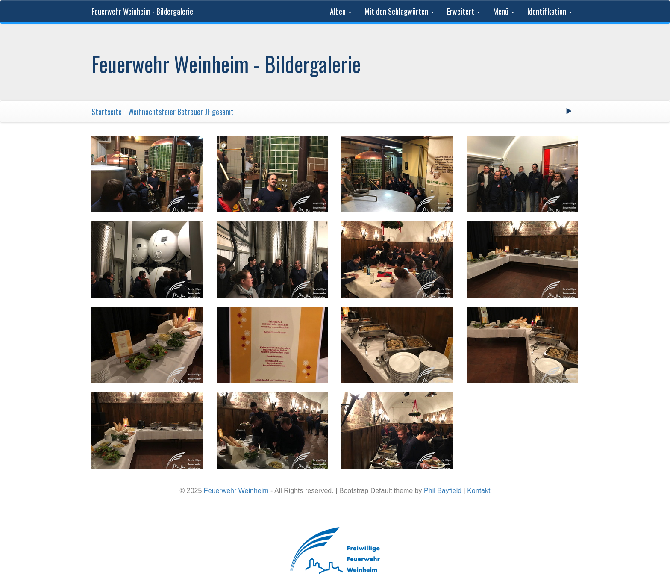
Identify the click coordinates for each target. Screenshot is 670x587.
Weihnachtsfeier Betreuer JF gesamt (181, 111)
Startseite (106, 111)
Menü (503, 11)
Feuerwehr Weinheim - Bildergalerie (142, 11)
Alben (341, 11)
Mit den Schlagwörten (399, 11)
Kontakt (478, 490)
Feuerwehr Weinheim (236, 490)
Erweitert (463, 11)
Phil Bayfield (442, 490)
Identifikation (549, 11)
